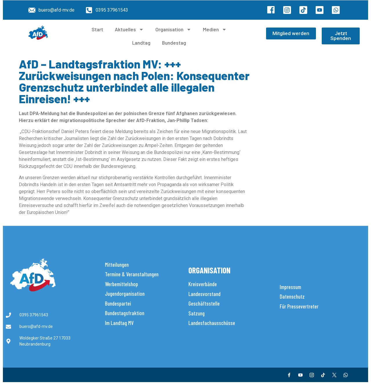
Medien (215, 29)
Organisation (173, 29)
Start (97, 29)
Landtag (141, 43)
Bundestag (174, 43)
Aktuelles (129, 29)
